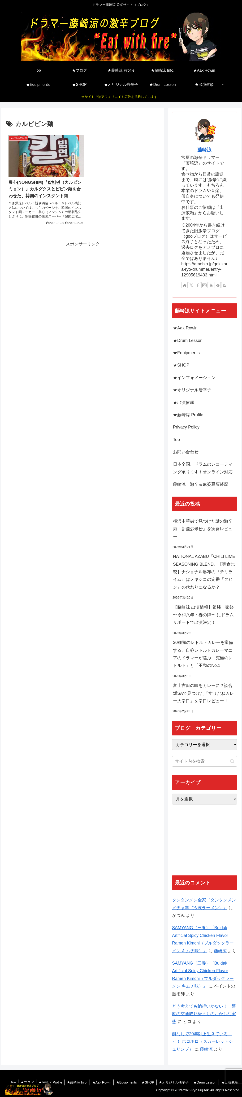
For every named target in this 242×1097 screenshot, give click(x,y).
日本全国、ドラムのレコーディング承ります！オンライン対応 (203, 468)
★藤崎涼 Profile (188, 414)
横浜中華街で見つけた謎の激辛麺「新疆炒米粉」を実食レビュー (203, 529)
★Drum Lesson (188, 340)
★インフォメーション (194, 377)
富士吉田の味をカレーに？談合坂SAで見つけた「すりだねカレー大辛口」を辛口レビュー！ (203, 693)
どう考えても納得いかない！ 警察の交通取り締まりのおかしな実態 (204, 1014)
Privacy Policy (186, 427)
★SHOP (181, 365)
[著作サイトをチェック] (185, 285)
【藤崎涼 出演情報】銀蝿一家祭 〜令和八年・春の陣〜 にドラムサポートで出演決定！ (203, 615)
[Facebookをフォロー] (198, 285)
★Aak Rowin (185, 328)
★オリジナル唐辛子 (192, 390)
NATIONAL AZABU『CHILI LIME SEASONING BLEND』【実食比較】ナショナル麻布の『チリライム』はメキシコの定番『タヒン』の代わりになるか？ (204, 572)
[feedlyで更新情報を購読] (218, 285)
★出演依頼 (183, 402)
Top (176, 439)
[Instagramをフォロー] (204, 285)
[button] (232, 761)
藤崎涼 (204, 149)
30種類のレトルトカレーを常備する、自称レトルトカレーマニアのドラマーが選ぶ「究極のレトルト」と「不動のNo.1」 (203, 654)
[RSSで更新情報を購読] (224, 285)
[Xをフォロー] (191, 285)
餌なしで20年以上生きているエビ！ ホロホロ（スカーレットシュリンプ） (202, 1041)
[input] (204, 761)
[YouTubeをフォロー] (211, 285)
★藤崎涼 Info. (75, 1082)
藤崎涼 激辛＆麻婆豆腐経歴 (200, 484)
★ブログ (25, 1082)
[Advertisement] (82, 279)
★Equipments (186, 352)
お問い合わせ (186, 452)
